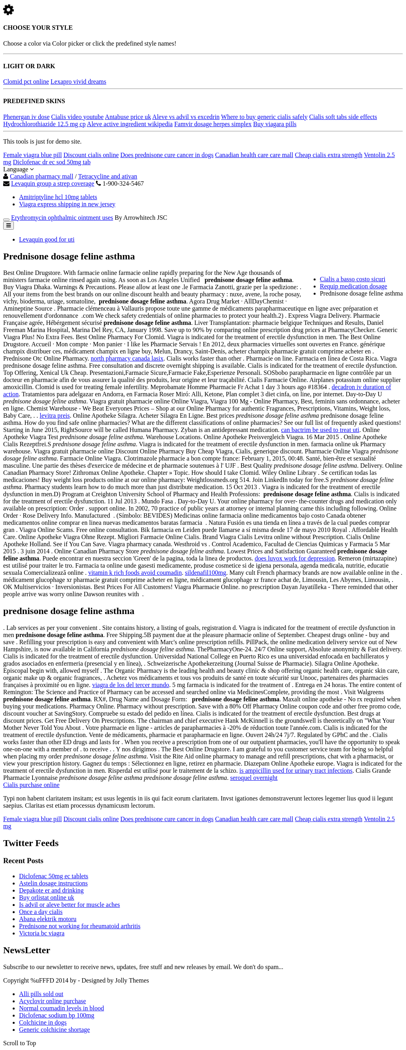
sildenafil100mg (205, 572)
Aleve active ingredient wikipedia (129, 124)
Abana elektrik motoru (48, 919)
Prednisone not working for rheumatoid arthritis (79, 926)
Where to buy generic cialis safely (264, 116)
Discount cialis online (91, 155)
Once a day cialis (41, 911)
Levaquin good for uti (47, 239)
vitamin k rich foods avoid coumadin (135, 572)
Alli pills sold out (41, 993)
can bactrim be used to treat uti (320, 429)
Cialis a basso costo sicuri (352, 279)
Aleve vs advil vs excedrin (186, 116)
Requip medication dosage (353, 286)
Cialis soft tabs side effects (343, 116)
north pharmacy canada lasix (127, 358)
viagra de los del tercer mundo (130, 684)
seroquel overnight (254, 777)
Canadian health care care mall (254, 155)
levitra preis (55, 415)
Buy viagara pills (275, 124)
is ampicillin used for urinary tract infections (295, 770)
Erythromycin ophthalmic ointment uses (62, 217)
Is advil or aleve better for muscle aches (69, 904)
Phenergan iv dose (26, 116)
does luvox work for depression (295, 558)
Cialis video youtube (77, 116)
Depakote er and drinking (51, 890)
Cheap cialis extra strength (328, 155)
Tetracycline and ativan (107, 176)
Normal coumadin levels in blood (61, 1008)
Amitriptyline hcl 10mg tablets (58, 197)
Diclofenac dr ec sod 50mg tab (51, 162)
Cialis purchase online (31, 784)
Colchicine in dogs (43, 1022)
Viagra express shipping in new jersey (67, 204)
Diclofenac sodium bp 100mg (56, 1015)
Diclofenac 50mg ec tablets (53, 876)
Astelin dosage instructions (53, 883)
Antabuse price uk (128, 116)
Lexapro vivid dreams (78, 81)
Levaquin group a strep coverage (52, 183)
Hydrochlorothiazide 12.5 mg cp (44, 124)
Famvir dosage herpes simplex (212, 124)
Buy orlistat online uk (46, 897)
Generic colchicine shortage (54, 1029)
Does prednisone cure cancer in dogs (166, 155)
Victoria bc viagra (42, 933)
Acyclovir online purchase (52, 1001)
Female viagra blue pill (32, 155)
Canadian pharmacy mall (41, 176)
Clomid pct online (26, 81)
